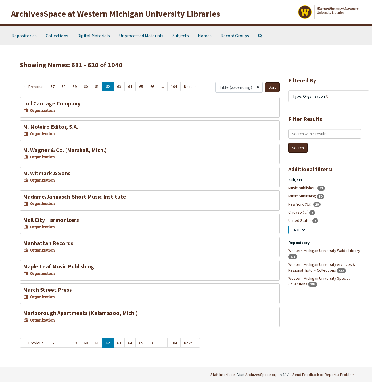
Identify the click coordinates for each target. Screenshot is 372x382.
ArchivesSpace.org (261, 374)
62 (108, 86)
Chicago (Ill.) (298, 212)
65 (141, 86)
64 (130, 86)
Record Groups (235, 35)
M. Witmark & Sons (46, 173)
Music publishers (302, 187)
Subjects (180, 35)
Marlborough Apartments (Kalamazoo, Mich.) (80, 312)
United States (300, 220)
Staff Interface (222, 374)
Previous (33, 86)
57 (53, 86)
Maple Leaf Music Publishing (58, 266)
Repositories (24, 35)
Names (205, 35)
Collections (57, 35)
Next (190, 86)
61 (97, 86)
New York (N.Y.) (300, 204)
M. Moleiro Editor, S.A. (50, 126)
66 (152, 86)
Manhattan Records (48, 243)
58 (64, 86)
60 (86, 86)
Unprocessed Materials (141, 35)
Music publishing (302, 196)
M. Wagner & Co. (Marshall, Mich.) (65, 149)
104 (174, 86)
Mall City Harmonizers (51, 219)
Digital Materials (93, 35)
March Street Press (47, 289)
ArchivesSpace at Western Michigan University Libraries (115, 13)
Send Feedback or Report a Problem (323, 374)
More (299, 229)
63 (119, 86)
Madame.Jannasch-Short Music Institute (74, 196)
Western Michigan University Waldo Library (324, 250)
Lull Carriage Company (51, 103)
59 (75, 86)
